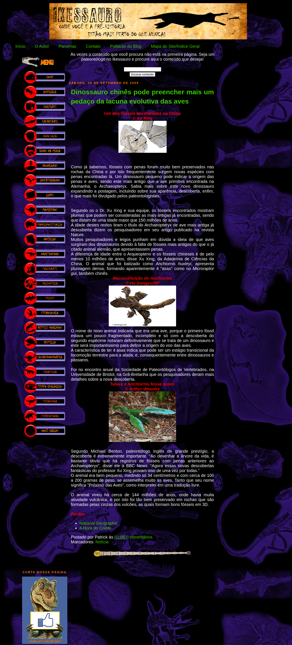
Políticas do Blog (125, 46)
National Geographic (98, 523)
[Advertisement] (44, 502)
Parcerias (67, 46)
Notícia (102, 542)
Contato (93, 46)
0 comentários (139, 537)
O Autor (42, 46)
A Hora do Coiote (95, 528)
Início (20, 46)
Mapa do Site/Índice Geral (175, 46)
